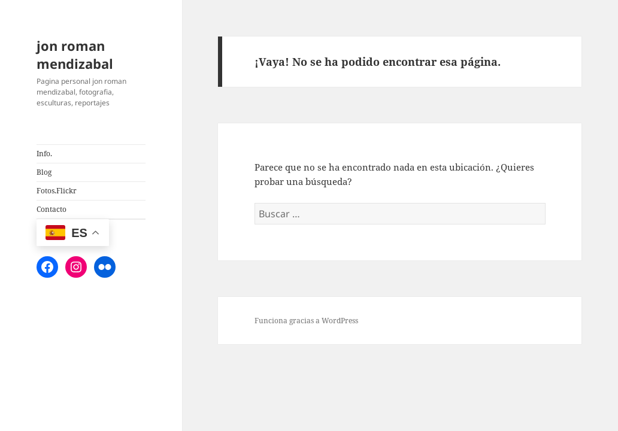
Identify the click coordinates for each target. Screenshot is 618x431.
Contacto (51, 209)
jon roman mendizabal (75, 54)
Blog (44, 172)
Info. (44, 153)
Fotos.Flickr (57, 191)
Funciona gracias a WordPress (306, 320)
